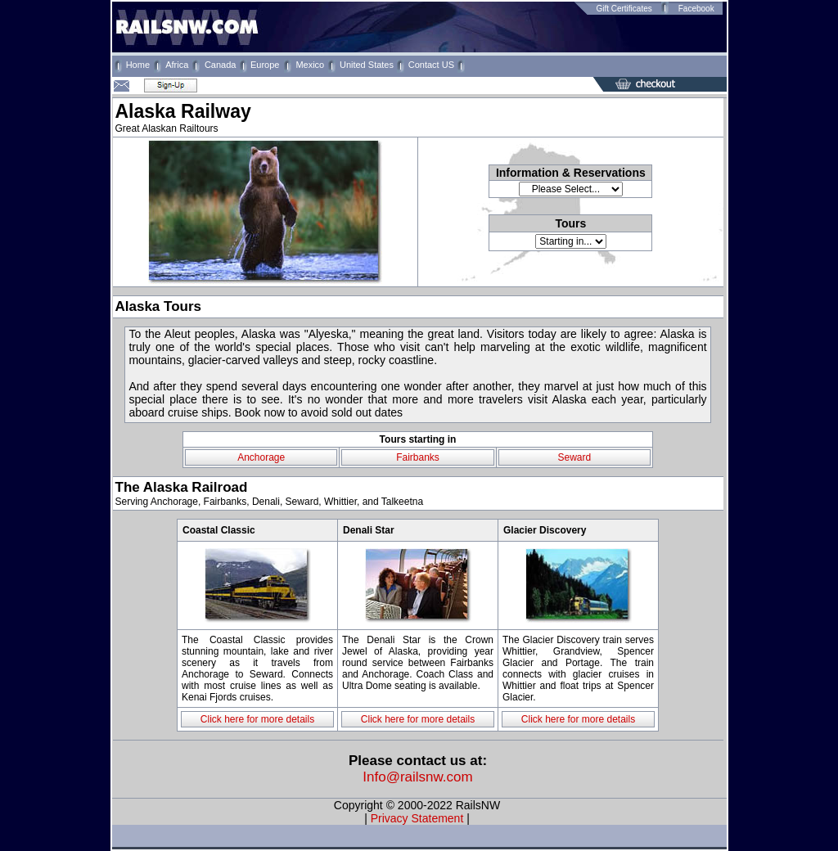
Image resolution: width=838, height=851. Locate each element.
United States (367, 65)
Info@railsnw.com (417, 777)
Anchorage (261, 457)
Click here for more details (257, 719)
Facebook (696, 8)
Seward (574, 457)
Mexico (309, 65)
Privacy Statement (417, 818)
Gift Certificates (623, 8)
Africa (176, 65)
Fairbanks (417, 457)
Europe (264, 65)
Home (138, 65)
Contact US (431, 65)
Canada (221, 65)
